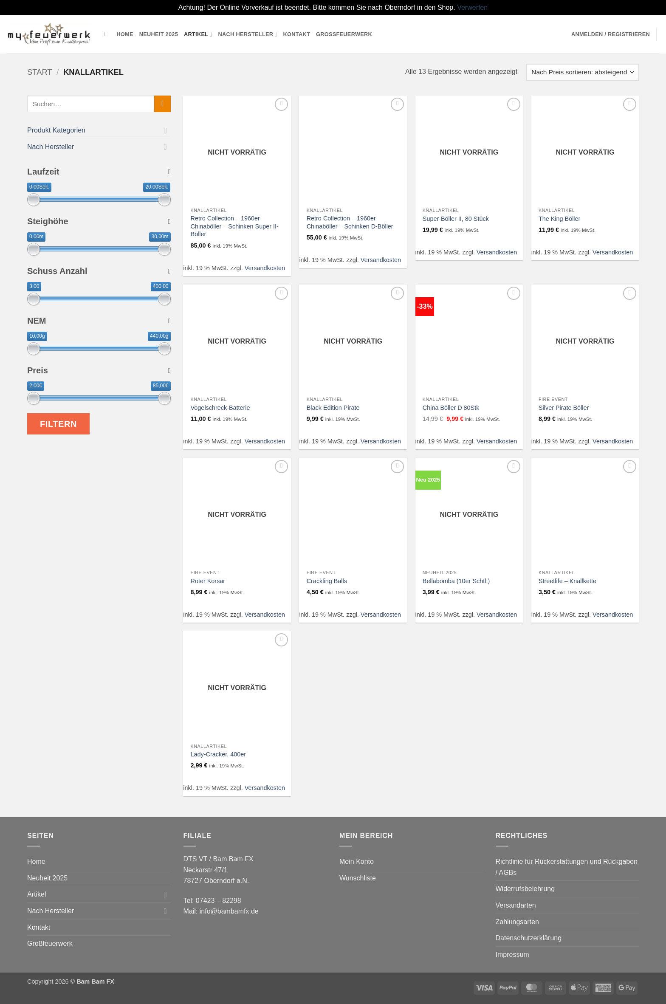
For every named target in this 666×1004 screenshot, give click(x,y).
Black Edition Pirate (333, 407)
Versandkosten (265, 268)
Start (39, 72)
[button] (610, 34)
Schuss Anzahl (99, 270)
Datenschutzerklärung (529, 938)
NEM (99, 320)
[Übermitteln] (162, 104)
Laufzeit (99, 171)
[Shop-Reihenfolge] (582, 72)
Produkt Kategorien (56, 130)
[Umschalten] (166, 130)
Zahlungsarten (517, 921)
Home (124, 34)
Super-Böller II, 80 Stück (456, 218)
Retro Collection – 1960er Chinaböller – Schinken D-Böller (350, 222)
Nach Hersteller (247, 34)
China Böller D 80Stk (451, 407)
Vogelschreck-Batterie (220, 407)
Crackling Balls (327, 581)
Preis (99, 370)
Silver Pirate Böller (564, 407)
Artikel (198, 34)
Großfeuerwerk (344, 34)
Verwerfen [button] (472, 7)
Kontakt (296, 34)
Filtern (58, 424)
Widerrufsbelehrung (525, 888)
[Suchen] (107, 34)
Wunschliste (357, 878)
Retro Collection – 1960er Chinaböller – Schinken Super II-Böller (235, 226)
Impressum (512, 954)
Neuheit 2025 (158, 34)
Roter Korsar (208, 581)
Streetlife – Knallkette (567, 581)
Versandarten (516, 905)
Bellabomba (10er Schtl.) (456, 581)
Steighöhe (99, 221)
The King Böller (559, 218)
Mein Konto (356, 861)
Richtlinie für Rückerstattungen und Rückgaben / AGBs (567, 867)
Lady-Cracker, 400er (218, 754)
